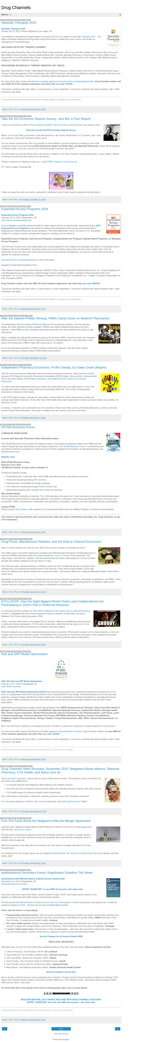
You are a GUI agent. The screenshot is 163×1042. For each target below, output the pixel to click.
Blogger (66, 1039)
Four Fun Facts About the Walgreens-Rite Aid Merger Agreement (46, 821)
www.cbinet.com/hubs (11, 686)
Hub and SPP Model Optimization (24, 654)
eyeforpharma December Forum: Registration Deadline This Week (47, 872)
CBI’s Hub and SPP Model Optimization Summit (24, 692)
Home (61, 1029)
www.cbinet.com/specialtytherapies (78, 81)
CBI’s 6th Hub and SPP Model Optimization (21, 681)
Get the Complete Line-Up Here (61, 972)
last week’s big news (16, 778)
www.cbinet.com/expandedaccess (16, 220)
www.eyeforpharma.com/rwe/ (14, 884)
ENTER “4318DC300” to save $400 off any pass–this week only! (52, 889)
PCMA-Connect (45, 487)
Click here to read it (22, 830)
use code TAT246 (64, 84)
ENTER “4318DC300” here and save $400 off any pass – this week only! (61, 1002)
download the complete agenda (42, 81)
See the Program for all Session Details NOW (61, 936)
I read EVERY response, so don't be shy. (59, 162)
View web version (61, 1034)
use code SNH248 (91, 283)
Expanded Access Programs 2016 (24, 209)
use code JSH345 (51, 734)
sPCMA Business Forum (18, 427)
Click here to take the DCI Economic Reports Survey (51, 130)
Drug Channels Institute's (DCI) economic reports (52, 125)
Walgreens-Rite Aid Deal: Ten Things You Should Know (67, 853)
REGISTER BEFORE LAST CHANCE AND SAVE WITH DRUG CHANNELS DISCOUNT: (61, 1000)
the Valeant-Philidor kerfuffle (33, 324)
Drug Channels (16, 7)
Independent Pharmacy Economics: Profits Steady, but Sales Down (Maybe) (53, 367)
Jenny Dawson (21, 509)
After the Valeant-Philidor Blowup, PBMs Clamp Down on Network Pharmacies (55, 318)
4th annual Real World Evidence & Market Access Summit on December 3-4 (39, 902)
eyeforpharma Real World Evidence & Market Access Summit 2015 (33, 879)
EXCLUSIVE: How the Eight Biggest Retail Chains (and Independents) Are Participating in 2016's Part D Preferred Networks (52, 603)
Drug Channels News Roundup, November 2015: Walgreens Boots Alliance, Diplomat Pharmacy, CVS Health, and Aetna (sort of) (60, 770)
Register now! (8, 457)
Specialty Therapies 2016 (18, 22)
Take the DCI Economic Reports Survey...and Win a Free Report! (46, 118)
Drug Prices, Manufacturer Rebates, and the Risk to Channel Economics (51, 541)
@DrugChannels (70, 801)
